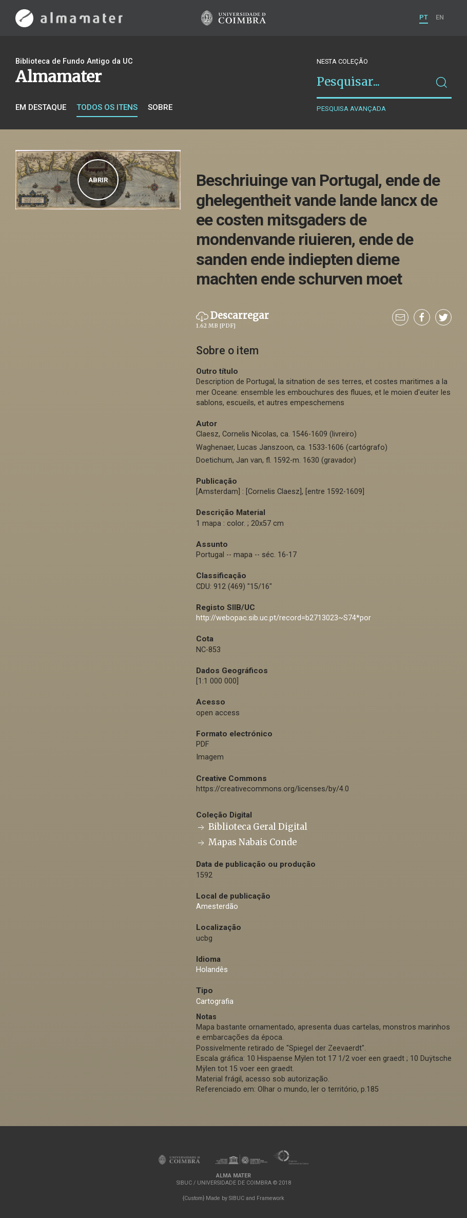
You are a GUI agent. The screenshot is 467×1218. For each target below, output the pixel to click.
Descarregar (232, 320)
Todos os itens (107, 107)
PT (423, 17)
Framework (270, 1198)
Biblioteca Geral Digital (251, 827)
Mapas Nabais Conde (246, 842)
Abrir (98, 180)
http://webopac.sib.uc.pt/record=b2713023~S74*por (283, 618)
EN (440, 17)
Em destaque (40, 107)
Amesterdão (217, 906)
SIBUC (236, 1198)
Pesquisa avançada (351, 108)
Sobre (160, 107)
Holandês (212, 969)
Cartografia (214, 1001)
